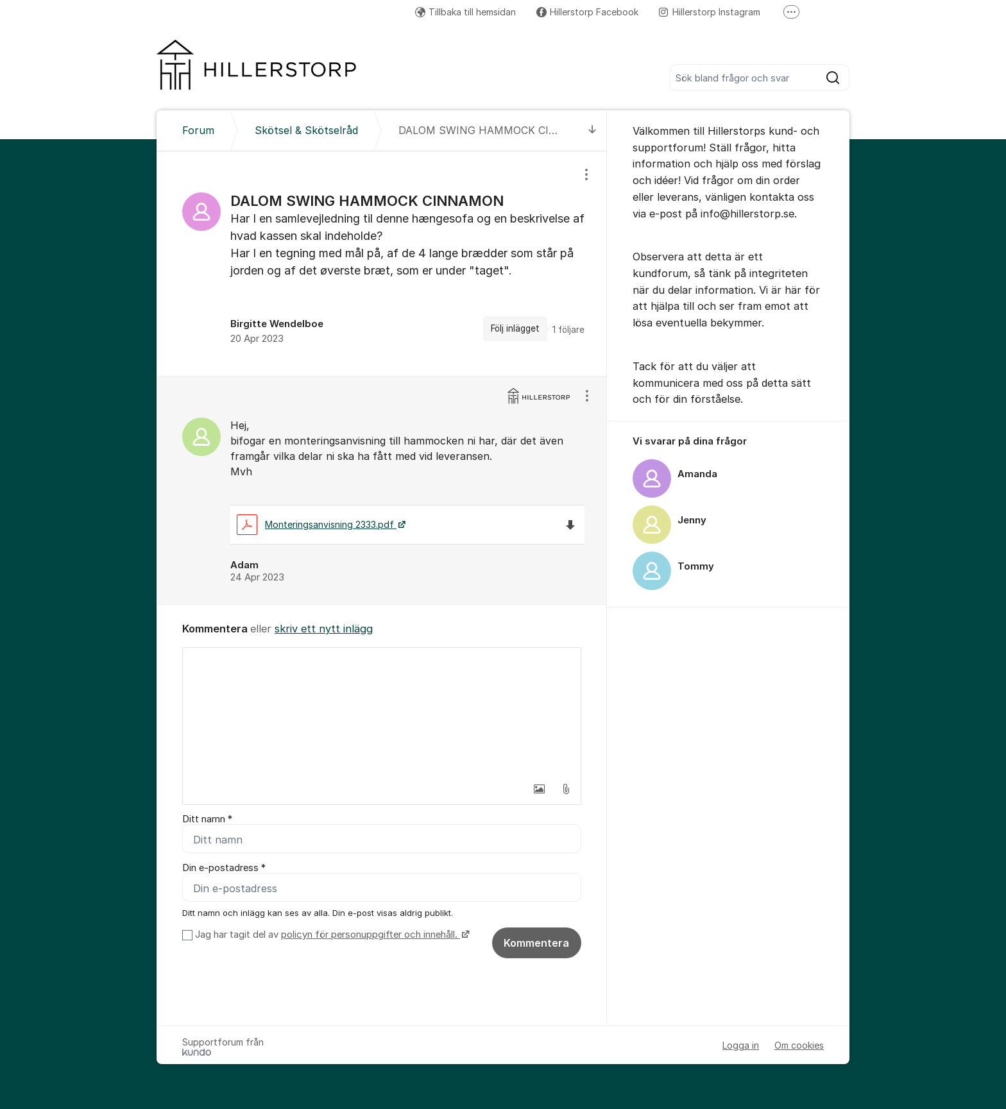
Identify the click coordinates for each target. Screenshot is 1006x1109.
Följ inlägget (515, 328)
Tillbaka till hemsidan (465, 11)
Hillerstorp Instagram (709, 11)
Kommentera (536, 942)
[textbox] (382, 712)
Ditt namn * (207, 819)
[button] (539, 789)
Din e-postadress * (224, 868)
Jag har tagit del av (330, 934)
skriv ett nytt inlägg (324, 628)
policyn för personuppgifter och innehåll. (370, 934)
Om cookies (799, 1045)
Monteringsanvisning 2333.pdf (316, 524)
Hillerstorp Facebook (587, 11)
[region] (382, 263)
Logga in (740, 1045)
